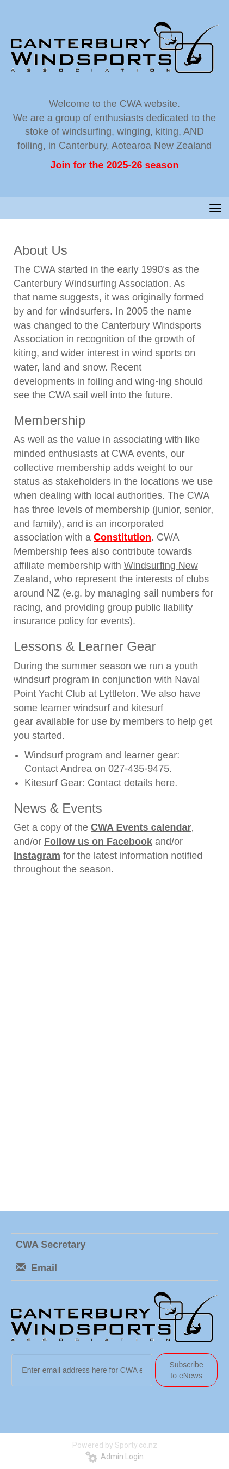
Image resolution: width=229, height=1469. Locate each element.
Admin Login (114, 1456)
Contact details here (131, 782)
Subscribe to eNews (186, 1370)
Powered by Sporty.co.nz (114, 1445)
